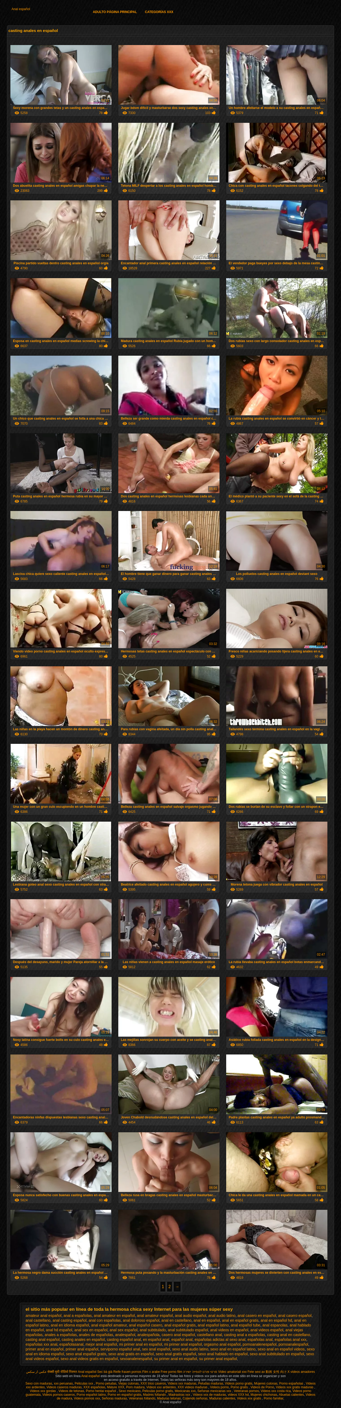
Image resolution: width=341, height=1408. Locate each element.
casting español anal (124, 1339)
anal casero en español (257, 1315)
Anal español (20, 9)
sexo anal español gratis (86, 1354)
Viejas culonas (128, 1383)
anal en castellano (176, 1320)
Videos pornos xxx (87, 1398)
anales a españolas (61, 1335)
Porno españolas (291, 1383)
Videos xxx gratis (249, 1398)
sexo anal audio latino (190, 1349)
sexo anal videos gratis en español (89, 1359)
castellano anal (209, 1335)
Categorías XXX (159, 12)
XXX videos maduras (192, 1387)
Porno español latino (91, 1395)
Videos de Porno (262, 1387)
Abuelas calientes (291, 1395)
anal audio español (190, 1315)
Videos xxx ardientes (161, 1387)
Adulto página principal (115, 12)
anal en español (207, 1320)
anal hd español (59, 1330)
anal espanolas (274, 1325)
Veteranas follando (142, 1398)
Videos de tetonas (71, 1391)
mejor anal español (101, 1344)
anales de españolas (96, 1335)
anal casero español (294, 1315)
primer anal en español (44, 1349)
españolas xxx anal (41, 1344)
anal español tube (246, 1325)
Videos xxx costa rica (276, 1391)
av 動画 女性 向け (274, 1372)
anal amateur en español (114, 1315)
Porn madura (135, 1387)
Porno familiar (273, 1398)
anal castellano (38, 1320)
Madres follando (155, 1395)
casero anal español (178, 1335)
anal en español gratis (240, 1320)
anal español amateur (109, 1325)
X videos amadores (301, 1372)
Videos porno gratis (238, 1383)
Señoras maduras (114, 1398)
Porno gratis (240, 1387)
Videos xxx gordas (43, 1391)
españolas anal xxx (290, 1339)
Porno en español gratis (124, 1395)
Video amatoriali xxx (232, 1372)
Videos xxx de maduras (209, 1395)
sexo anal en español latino (232, 1349)
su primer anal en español (175, 1359)
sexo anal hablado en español (223, 1354)
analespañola (148, 1335)
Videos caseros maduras (64, 1387)
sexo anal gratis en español (131, 1354)
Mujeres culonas (265, 1383)
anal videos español (266, 1330)
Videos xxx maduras (182, 1383)
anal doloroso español (141, 1320)
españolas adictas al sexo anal (219, 1339)
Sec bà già (104, 1372)
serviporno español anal (120, 1349)
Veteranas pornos (246, 1391)
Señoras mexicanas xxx (214, 1391)
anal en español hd (276, 1320)
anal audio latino (222, 1315)
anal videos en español (229, 1330)
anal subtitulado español (188, 1330)
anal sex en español (91, 1330)
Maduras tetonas (169, 1398)
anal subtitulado (153, 1330)
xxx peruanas (63, 1383)
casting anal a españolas (244, 1335)
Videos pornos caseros (58, 1395)
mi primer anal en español (140, 1344)
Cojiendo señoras (194, 1398)
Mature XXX (115, 1387)
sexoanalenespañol (136, 1359)
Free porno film (171, 1372)
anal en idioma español (70, 1325)
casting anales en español (83, 1339)
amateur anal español (44, 1315)
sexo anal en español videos (281, 1349)
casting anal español (43, 1339)
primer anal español (82, 1349)
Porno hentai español (101, 1391)
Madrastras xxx (179, 1395)
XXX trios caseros (153, 1383)
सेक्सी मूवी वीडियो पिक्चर (62, 1372)
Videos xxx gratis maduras (295, 1387)
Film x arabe (151, 1372)
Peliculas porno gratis (157, 1391)
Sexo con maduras (38, 1383)
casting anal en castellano (288, 1335)
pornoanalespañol (293, 1344)
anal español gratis (180, 1325)
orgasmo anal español (222, 1344)
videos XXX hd (238, 1395)
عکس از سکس (36, 1372)
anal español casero (145, 1325)
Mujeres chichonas (263, 1395)
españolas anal (260, 1339)
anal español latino (213, 1325)
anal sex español (123, 1330)
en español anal (156, 1339)
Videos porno (219, 1387)
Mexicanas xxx (185, 1391)
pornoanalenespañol (260, 1344)
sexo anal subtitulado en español (277, 1354)
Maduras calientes (222, 1398)
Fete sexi (254, 1372)
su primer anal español (218, 1359)
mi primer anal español (183, 1344)
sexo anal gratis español (176, 1354)
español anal (181, 1339)
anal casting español (69, 1320)
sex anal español (156, 1349)
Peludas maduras (210, 1383)
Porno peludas (106, 1383)
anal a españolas (77, 1315)
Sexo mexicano (130, 1391)
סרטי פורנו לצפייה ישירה (200, 1372)
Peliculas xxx (84, 1383)
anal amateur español (155, 1315)
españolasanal (71, 1344)
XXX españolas (94, 1387)
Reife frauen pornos (127, 1372)
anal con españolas (105, 1320)
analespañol (125, 1335)
